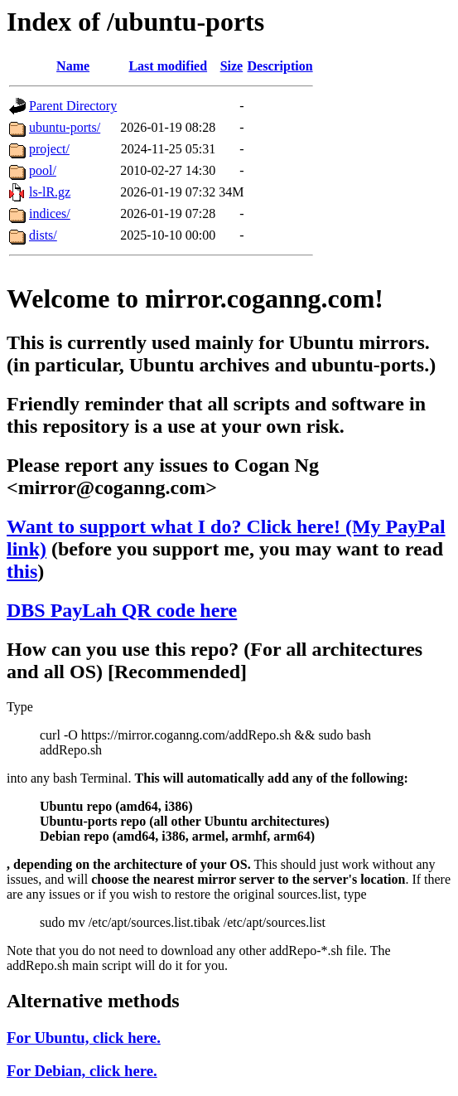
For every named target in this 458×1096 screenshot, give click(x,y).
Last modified (167, 66)
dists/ (43, 235)
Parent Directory (73, 106)
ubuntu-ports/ (64, 127)
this (22, 571)
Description (280, 66)
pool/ (42, 170)
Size (231, 66)
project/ (49, 149)
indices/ (49, 213)
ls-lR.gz (49, 192)
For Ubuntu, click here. (84, 1037)
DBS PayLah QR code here (122, 610)
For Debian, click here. (82, 1070)
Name (72, 66)
